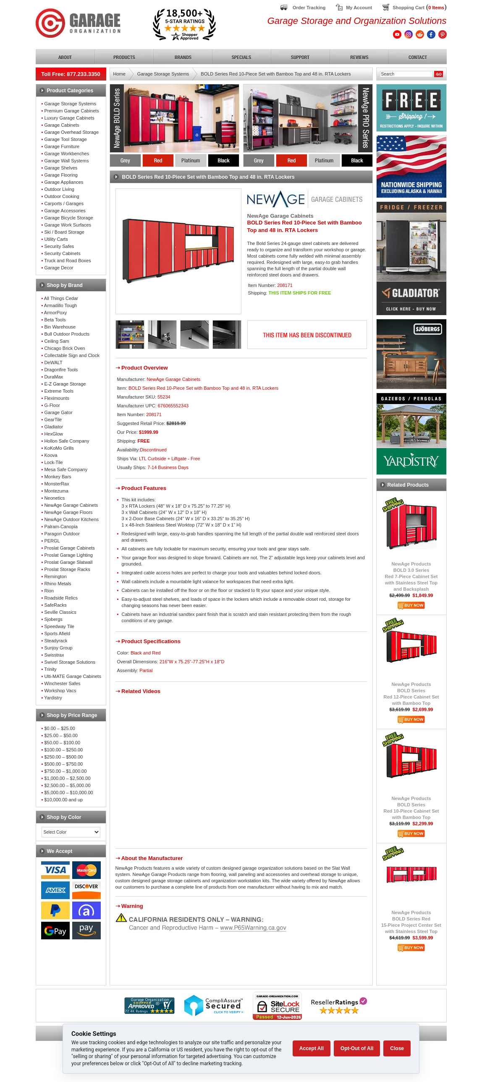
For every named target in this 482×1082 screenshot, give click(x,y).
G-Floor (52, 405)
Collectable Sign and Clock (71, 355)
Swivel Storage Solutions (69, 662)
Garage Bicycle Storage (68, 217)
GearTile (53, 419)
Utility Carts (56, 239)
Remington (55, 576)
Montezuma (56, 490)
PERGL (52, 540)
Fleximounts (56, 398)
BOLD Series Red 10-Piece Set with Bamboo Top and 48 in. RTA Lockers (276, 73)
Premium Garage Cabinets (71, 110)
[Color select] (71, 832)
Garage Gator (58, 412)
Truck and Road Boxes (67, 260)
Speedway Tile (59, 626)
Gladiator (53, 426)
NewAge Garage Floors (68, 512)
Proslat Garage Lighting (68, 555)
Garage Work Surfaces (67, 224)
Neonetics (54, 498)
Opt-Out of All (357, 1048)
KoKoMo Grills (58, 448)
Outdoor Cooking (61, 196)
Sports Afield (57, 633)
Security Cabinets (62, 253)
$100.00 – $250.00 (63, 749)
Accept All (311, 1048)
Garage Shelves (60, 167)
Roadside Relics (60, 597)
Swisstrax (54, 654)
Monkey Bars (57, 476)
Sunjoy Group (58, 647)
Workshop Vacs (60, 690)
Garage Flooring (61, 174)
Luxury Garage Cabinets (69, 117)
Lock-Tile (53, 462)
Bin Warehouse (60, 326)
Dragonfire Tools (61, 369)
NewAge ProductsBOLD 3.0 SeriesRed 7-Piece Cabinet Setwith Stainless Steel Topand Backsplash (411, 576)
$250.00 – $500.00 (63, 756)
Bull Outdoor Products (66, 333)
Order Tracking (309, 7)
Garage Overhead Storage (71, 132)
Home (119, 73)
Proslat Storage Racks (67, 569)
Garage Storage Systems (70, 103)
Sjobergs (53, 619)
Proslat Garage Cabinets (69, 547)
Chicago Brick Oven (64, 348)
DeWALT (53, 362)
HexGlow (53, 433)
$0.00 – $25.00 (59, 728)
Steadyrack (55, 640)
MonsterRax (56, 483)
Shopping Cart (408, 7)
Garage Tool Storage (65, 139)
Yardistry (53, 697)
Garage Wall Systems (66, 160)
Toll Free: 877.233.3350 (70, 74)
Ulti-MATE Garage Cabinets (72, 676)
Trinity (50, 669)
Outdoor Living (59, 189)
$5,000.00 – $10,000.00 (68, 792)
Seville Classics (60, 612)
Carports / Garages (64, 203)
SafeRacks (55, 604)
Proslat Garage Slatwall (68, 562)
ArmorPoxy (55, 312)
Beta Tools (54, 319)
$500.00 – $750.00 (63, 764)
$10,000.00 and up (63, 799)
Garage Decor (58, 267)
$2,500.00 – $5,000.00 (67, 785)
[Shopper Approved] (149, 1011)
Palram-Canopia (60, 526)
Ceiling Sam (56, 341)
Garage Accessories (64, 210)
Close (397, 1048)
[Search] (406, 74)
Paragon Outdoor (61, 533)
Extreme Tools (58, 391)
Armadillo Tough (60, 305)
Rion (49, 590)
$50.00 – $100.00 (62, 742)
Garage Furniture (61, 146)
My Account (359, 7)
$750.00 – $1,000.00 (65, 771)
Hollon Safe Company (66, 440)
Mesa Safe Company (65, 469)
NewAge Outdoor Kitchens (71, 519)
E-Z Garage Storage (65, 383)
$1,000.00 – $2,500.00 (67, 778)
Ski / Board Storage (64, 232)
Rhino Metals (57, 583)
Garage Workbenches (66, 153)
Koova (50, 455)
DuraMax (53, 376)
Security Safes (59, 246)
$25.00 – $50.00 (61, 735)
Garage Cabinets (61, 125)
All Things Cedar (61, 298)
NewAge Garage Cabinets (71, 505)
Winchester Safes (62, 683)
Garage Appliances (63, 182)
